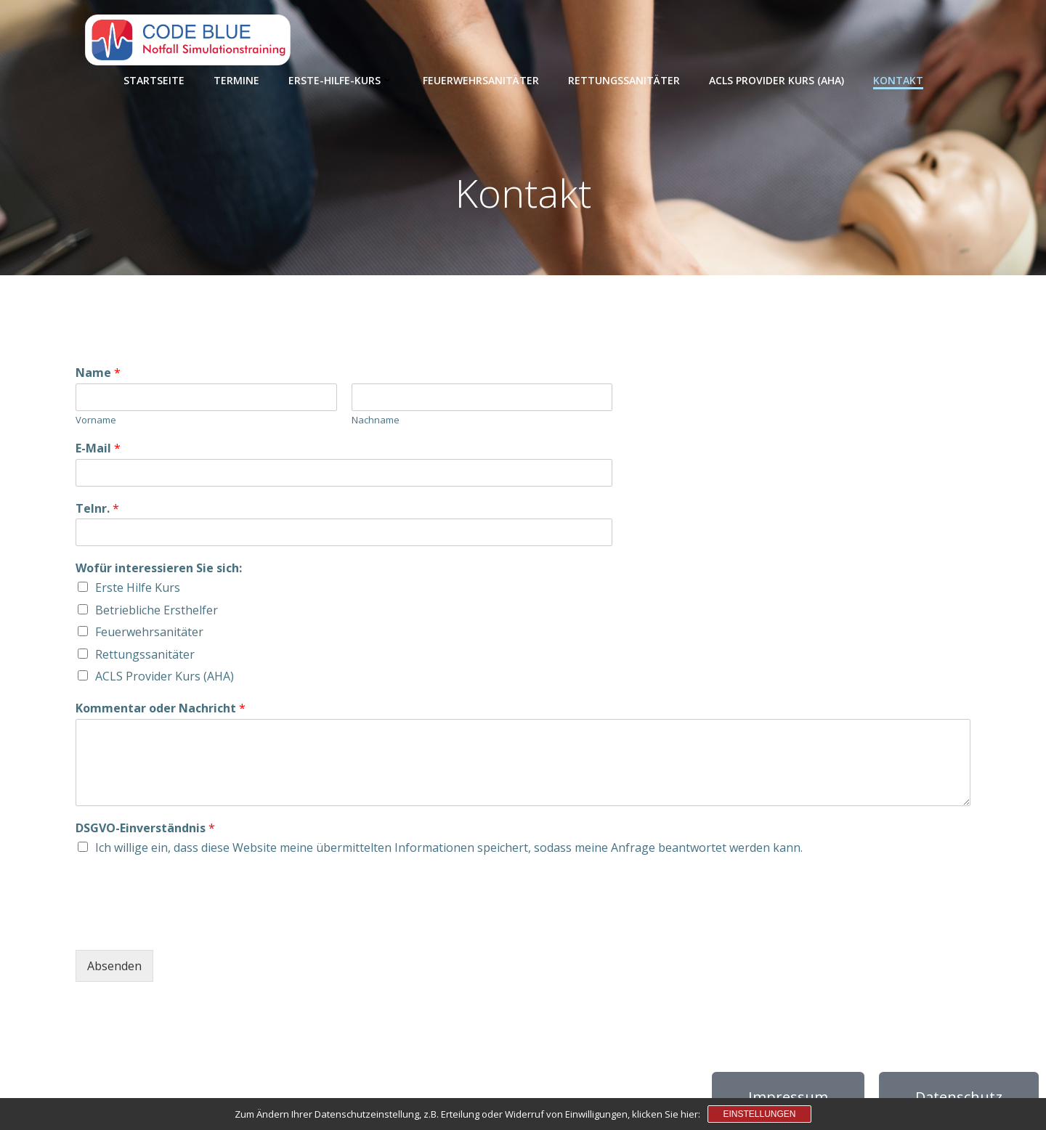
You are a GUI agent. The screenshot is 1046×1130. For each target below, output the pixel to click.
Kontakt (898, 80)
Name (98, 373)
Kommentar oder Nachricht (161, 708)
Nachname (376, 420)
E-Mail (98, 448)
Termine (236, 80)
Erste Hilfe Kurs (137, 588)
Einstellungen (759, 1114)
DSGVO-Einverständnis (145, 828)
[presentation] (186, 925)
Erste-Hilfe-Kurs (341, 80)
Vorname (96, 420)
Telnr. (97, 508)
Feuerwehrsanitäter (481, 80)
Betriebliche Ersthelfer (156, 610)
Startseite (154, 80)
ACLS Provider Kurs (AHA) (776, 80)
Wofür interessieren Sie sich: (159, 568)
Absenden (114, 966)
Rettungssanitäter (624, 80)
